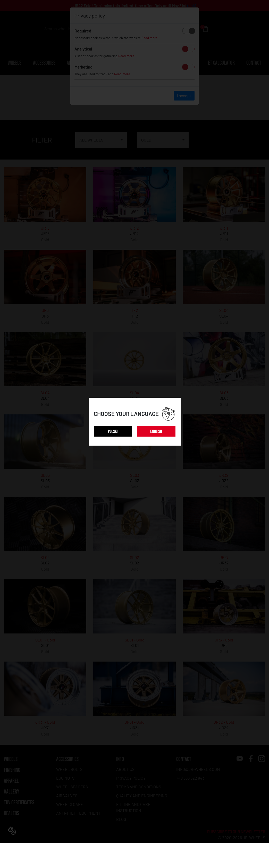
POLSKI (112, 431)
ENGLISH (156, 431)
